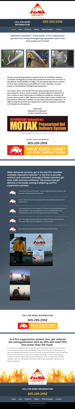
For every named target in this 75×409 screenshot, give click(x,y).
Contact (58, 28)
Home (14, 28)
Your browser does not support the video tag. (31, 250)
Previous (9, 58)
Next (66, 58)
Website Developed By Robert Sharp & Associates (38, 405)
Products (28, 28)
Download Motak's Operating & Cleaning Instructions (37, 133)
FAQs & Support (47, 28)
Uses (20, 28)
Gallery (36, 28)
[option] (12, 59)
